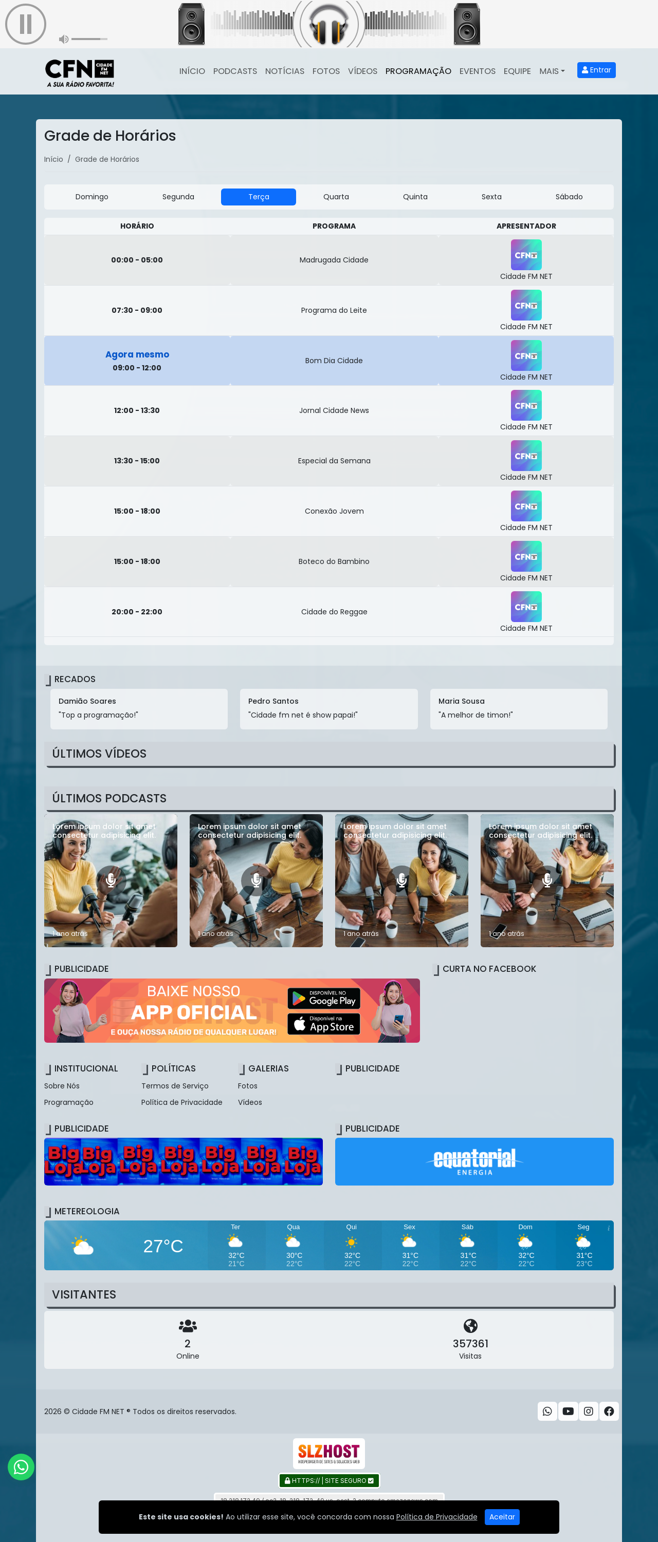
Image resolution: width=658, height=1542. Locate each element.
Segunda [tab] (178, 197)
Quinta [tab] (415, 197)
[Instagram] (588, 1411)
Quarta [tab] (336, 197)
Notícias (284, 71)
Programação (418, 71)
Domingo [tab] (92, 197)
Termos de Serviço (175, 1086)
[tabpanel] (329, 431)
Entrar (596, 70)
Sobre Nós (62, 1086)
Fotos (326, 71)
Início (192, 71)
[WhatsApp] (547, 1411)
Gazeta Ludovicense (434, 1520)
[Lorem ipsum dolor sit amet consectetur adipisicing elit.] (110, 880)
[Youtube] (568, 1411)
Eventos (478, 71)
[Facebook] (609, 1411)
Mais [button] (549, 71)
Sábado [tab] (569, 197)
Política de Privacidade (182, 1102)
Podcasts (235, 71)
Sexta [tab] (492, 197)
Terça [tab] (258, 197)
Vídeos (362, 71)
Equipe (517, 71)
